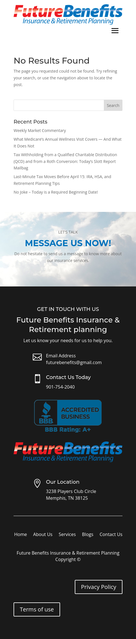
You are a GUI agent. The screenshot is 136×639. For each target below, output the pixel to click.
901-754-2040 (60, 387)
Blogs (87, 534)
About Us (42, 534)
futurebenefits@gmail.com (74, 362)
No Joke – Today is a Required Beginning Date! (56, 192)
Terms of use (37, 609)
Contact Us (111, 534)
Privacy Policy (98, 587)
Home (20, 534)
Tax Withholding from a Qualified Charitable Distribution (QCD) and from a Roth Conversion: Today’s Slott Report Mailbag (65, 161)
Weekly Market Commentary (40, 130)
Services (67, 534)
